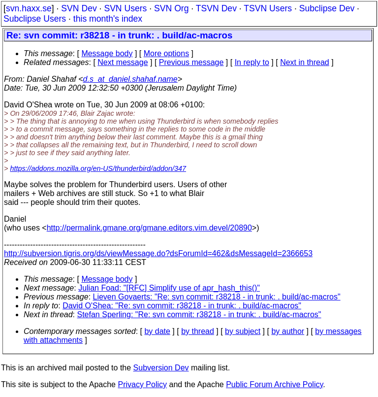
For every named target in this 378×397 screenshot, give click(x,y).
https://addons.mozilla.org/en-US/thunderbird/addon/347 (98, 168)
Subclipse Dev (326, 8)
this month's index (107, 19)
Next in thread (304, 62)
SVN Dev (78, 8)
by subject (242, 331)
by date (157, 331)
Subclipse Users (34, 19)
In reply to (252, 62)
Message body (106, 53)
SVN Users (125, 8)
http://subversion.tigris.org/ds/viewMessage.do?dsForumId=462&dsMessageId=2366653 (158, 253)
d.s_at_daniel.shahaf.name (130, 79)
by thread (197, 331)
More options (166, 53)
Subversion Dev (161, 368)
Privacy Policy (142, 384)
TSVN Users (268, 8)
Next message (122, 62)
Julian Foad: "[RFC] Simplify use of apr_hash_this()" (169, 288)
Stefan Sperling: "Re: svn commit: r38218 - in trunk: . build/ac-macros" (199, 314)
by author (287, 331)
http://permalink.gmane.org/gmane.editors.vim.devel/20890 (149, 228)
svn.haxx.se (29, 8)
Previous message (191, 62)
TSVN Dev (216, 8)
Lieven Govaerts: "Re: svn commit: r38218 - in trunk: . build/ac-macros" (217, 297)
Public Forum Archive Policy (274, 384)
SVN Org (171, 8)
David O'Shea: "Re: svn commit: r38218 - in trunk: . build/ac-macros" (182, 305)
